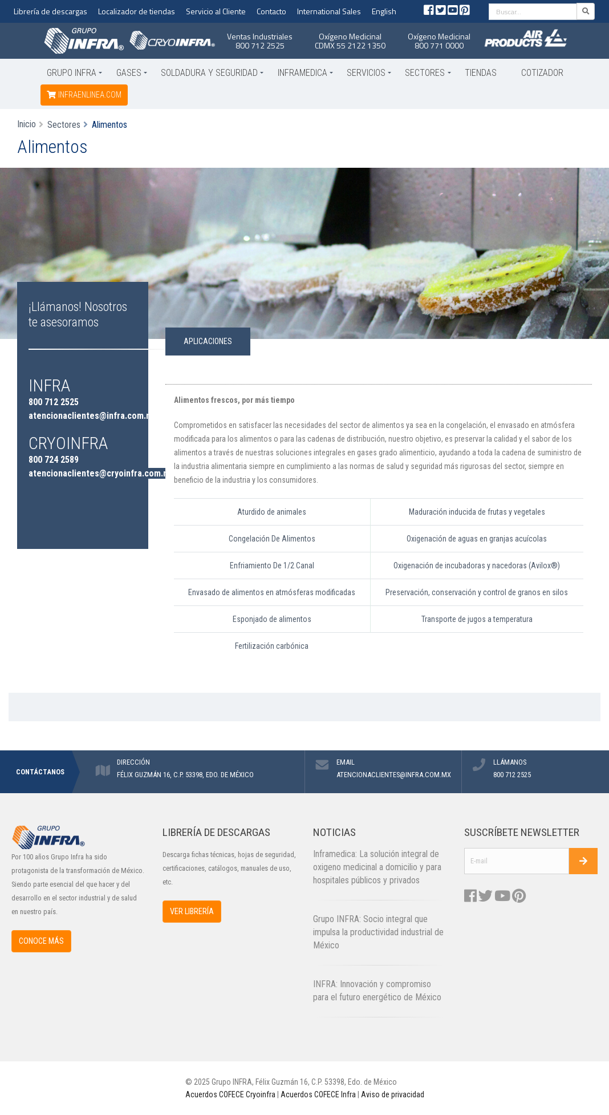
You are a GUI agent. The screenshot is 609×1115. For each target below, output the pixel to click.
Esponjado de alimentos (272, 619)
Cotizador (542, 72)
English (384, 11)
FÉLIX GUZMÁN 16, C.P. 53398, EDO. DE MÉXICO (185, 774)
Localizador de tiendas (136, 11)
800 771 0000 (439, 45)
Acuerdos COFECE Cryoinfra (230, 1094)
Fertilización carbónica (271, 646)
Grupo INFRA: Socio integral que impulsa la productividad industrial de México (378, 932)
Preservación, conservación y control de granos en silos (476, 592)
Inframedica (302, 72)
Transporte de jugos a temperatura (477, 619)
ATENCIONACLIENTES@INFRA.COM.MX (393, 774)
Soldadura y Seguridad (209, 72)
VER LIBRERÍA (192, 911)
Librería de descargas (50, 11)
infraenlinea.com (84, 94)
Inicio (26, 124)
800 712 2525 (260, 45)
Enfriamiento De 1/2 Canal (272, 565)
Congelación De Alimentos (272, 538)
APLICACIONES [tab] (208, 341)
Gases (128, 72)
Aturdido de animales (271, 511)
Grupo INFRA (71, 72)
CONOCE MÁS (41, 941)
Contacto (271, 11)
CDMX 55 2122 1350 (350, 45)
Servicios (366, 72)
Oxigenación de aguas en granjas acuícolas (477, 538)
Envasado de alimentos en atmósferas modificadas (271, 592)
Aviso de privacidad (392, 1094)
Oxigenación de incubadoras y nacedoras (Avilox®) (476, 565)
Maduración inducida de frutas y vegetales (477, 511)
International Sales (329, 11)
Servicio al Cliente (216, 11)
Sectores (425, 72)
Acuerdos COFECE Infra (318, 1094)
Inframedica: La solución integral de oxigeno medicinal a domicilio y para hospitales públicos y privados (377, 867)
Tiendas (481, 72)
